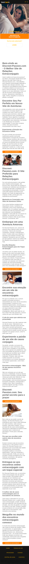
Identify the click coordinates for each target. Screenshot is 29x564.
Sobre (8, 548)
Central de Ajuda (9, 557)
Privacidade (10, 552)
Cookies (20, 552)
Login (14, 45)
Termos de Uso (18, 548)
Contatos (21, 557)
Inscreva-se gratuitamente (14, 36)
